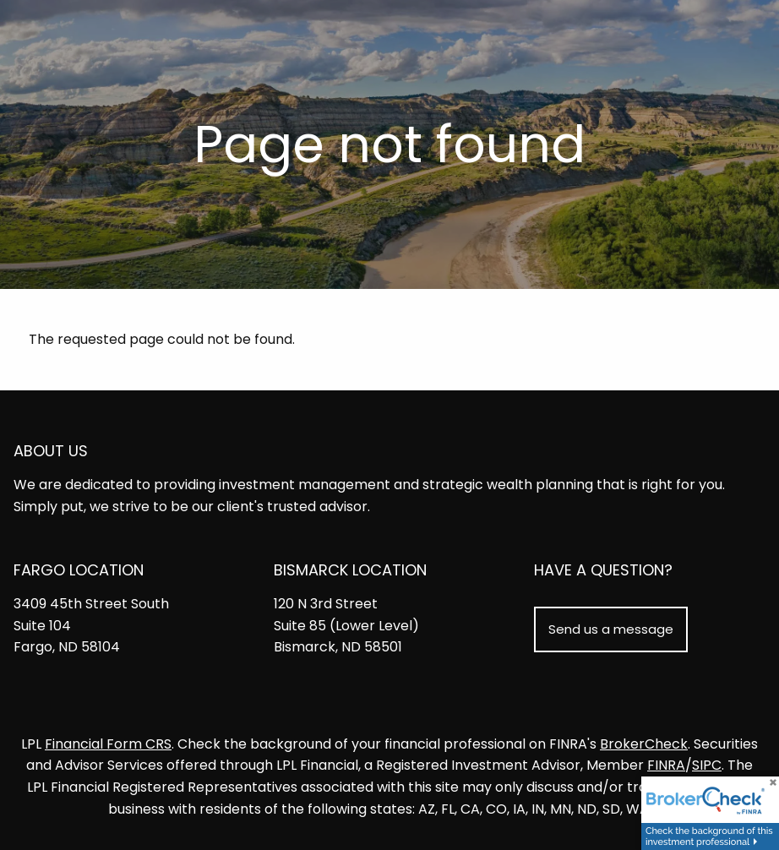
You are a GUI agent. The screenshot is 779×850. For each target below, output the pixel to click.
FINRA (666, 765)
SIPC (707, 765)
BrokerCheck (644, 744)
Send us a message (610, 629)
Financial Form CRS (108, 744)
